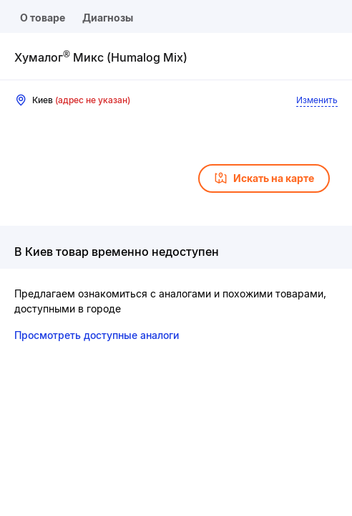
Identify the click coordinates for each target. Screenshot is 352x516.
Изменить (317, 100)
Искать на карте (264, 178)
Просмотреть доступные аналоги (96, 335)
